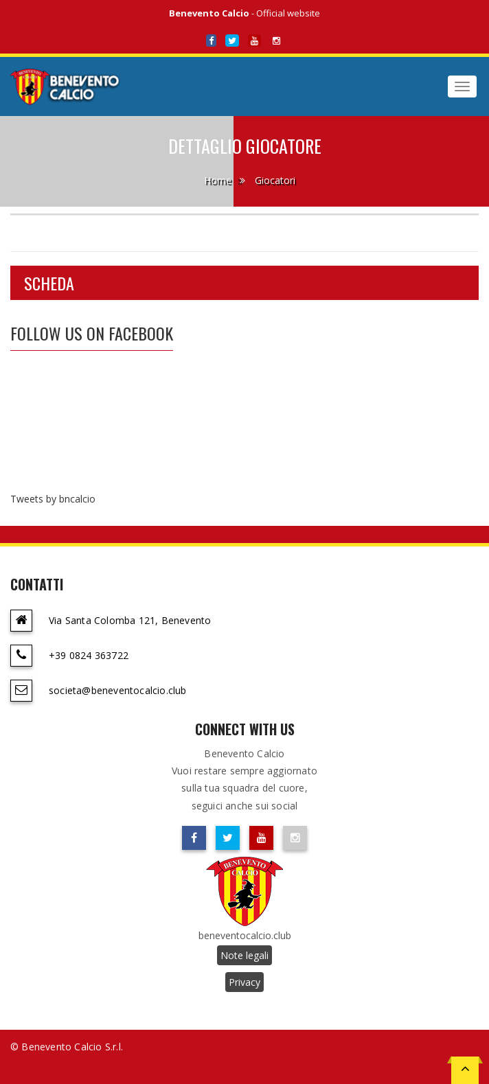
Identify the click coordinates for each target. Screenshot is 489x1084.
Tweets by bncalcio (52, 498)
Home (217, 180)
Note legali (244, 955)
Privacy (244, 982)
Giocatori (275, 180)
